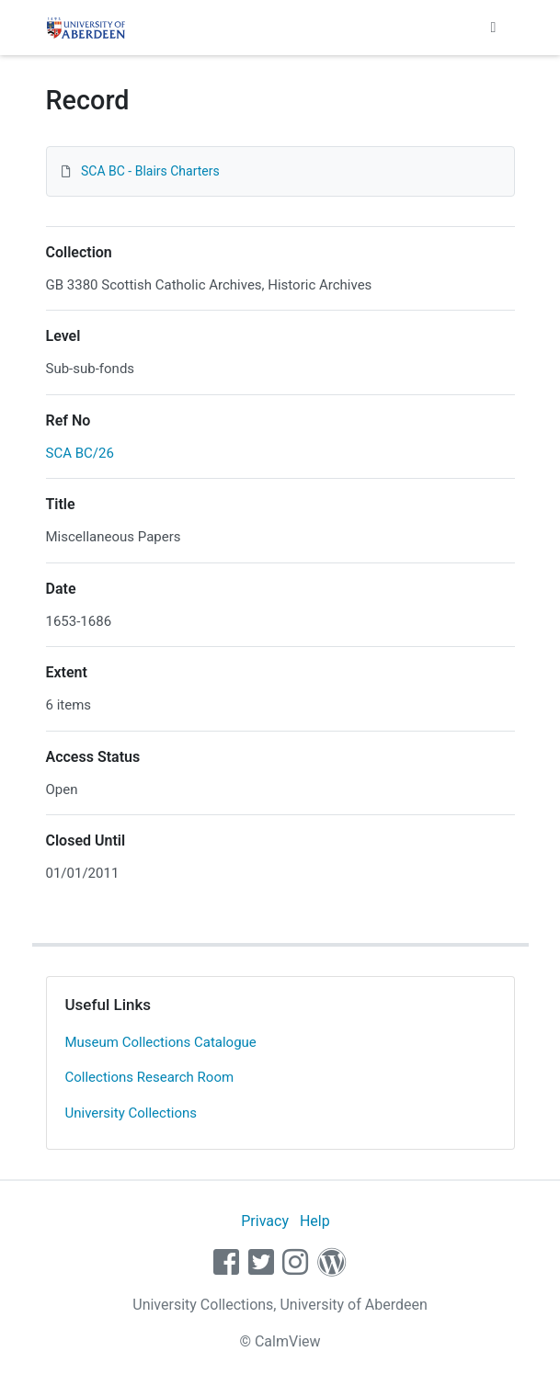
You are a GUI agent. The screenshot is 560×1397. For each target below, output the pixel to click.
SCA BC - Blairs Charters (150, 171)
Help (315, 1221)
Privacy (265, 1221)
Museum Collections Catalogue (161, 1042)
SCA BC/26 (80, 453)
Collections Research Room (149, 1077)
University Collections (131, 1113)
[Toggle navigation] (494, 27)
